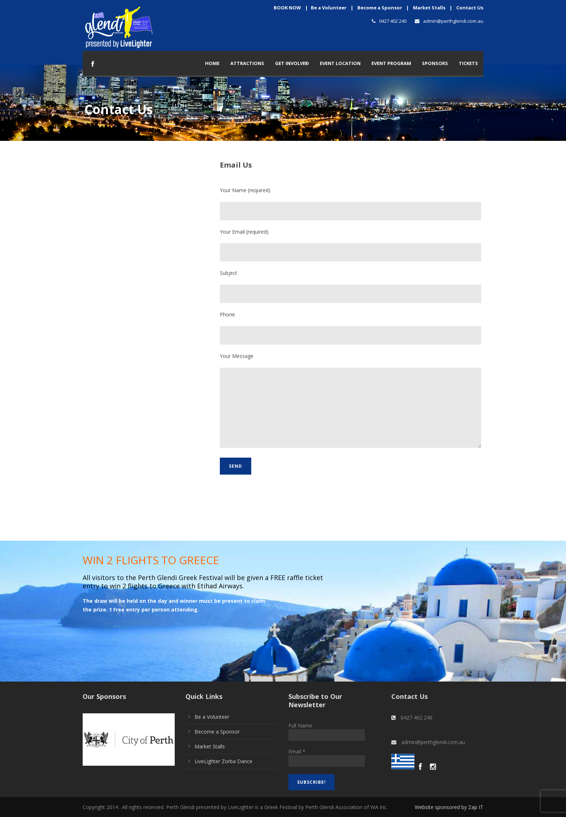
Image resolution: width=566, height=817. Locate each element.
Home (212, 63)
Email (296, 751)
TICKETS (468, 63)
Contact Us (469, 7)
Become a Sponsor (379, 7)
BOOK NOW (287, 7)
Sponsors (435, 63)
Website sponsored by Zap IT (449, 807)
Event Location (340, 63)
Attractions (247, 63)
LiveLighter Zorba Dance (223, 761)
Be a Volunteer (329, 7)
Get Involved (292, 63)
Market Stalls (429, 7)
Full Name (300, 725)
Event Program (391, 63)
